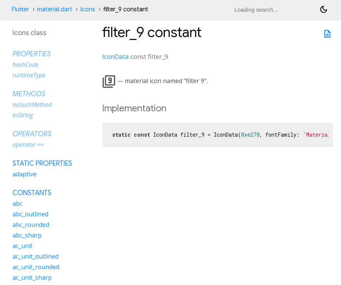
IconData (115, 56)
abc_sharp (27, 235)
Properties (31, 54)
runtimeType (28, 75)
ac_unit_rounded (35, 267)
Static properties (42, 163)
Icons (87, 9)
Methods (28, 94)
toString (22, 115)
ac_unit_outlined (35, 256)
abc (17, 203)
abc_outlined (30, 214)
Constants (31, 193)
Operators (31, 134)
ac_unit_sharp (32, 277)
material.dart (54, 9)
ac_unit (22, 246)
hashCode (25, 64)
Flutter (20, 9)
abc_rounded (30, 224)
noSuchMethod (32, 104)
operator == (28, 144)
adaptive (24, 174)
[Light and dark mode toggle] (324, 9)
